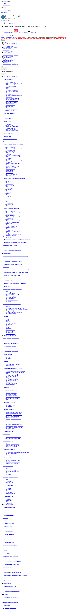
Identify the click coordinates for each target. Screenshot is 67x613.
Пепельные (9, 184)
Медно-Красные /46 (11, 226)
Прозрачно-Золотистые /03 (13, 220)
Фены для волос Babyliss (12, 445)
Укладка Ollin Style (7, 348)
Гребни (8, 489)
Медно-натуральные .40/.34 (13, 98)
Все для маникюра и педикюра (10, 58)
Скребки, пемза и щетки (12, 378)
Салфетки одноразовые (8, 534)
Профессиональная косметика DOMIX (12, 561)
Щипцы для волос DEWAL (13, 460)
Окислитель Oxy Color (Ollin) (10, 277)
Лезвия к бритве (10, 428)
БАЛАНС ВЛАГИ (11, 129)
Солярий (5, 62)
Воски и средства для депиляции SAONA (12, 572)
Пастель (8, 192)
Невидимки (9, 482)
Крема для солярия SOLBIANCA (10, 597)
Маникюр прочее (10, 384)
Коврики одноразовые (8, 515)
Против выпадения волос (12, 296)
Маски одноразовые (8, 539)
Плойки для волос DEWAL (13, 462)
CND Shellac (6, 550)
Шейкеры (9, 474)
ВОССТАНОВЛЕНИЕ (12, 126)
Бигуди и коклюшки (8, 496)
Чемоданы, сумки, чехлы (9, 449)
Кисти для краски (11, 468)
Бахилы (5, 512)
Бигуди (8, 499)
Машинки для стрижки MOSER (14, 415)
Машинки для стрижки (8, 409)
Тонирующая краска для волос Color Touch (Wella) (14, 242)
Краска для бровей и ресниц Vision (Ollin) (12, 250)
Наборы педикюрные (11, 383)
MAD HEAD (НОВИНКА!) (9, 113)
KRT (7, 327)
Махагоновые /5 (10, 227)
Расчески (9, 488)
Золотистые (9, 186)
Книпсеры (9, 382)
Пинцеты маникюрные (12, 376)
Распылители (6, 434)
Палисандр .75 (10, 93)
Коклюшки (9, 500)
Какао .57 (9, 97)
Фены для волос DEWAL (12, 444)
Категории (3, 74)
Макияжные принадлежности (10, 390)
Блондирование (7, 48)
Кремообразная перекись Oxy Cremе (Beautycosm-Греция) (16, 269)
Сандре (8, 189)
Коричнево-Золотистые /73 (13, 233)
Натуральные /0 (10, 211)
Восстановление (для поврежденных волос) (17, 309)
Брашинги (9, 492)
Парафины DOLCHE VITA (9, 586)
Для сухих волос (10, 293)
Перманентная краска (8, 44)
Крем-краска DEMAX (8, 79)
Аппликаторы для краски (12, 471)
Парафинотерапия (7, 61)
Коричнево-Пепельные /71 (13, 231)
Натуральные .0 (10, 82)
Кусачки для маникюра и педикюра (15, 372)
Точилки (8, 399)
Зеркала (5, 361)
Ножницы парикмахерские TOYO (14, 426)
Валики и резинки (7, 354)
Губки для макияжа (11, 394)
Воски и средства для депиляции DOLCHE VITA (14, 569)
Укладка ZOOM (7, 136)
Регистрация (6, 5)
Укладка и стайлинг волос (9, 53)
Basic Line (9, 320)
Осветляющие (10, 185)
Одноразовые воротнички (9, 507)
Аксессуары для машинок (13, 416)
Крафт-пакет (6, 605)
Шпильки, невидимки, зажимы (10, 477)
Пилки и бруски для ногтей (13, 375)
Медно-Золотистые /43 (12, 224)
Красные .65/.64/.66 (11, 102)
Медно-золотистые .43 (12, 101)
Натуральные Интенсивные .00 (14, 83)
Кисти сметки (6, 387)
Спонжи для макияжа (11, 395)
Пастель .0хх (9, 107)
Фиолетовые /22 (10, 215)
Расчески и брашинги (8, 485)
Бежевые (8, 190)
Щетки (8, 491)
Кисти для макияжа (11, 393)
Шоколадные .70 (10, 94)
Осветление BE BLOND (8, 118)
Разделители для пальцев (12, 379)
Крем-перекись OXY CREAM (10, 115)
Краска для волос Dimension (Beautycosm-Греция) (14, 178)
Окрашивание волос (8, 466)
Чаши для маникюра (11, 380)
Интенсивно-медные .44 (12, 99)
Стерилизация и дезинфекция (10, 64)
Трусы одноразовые (8, 526)
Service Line (9, 331)
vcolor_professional (21, 32)
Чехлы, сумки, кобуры (12, 453)
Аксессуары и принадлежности (10, 55)
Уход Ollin (5, 316)
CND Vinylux (6, 553)
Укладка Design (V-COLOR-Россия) (11, 340)
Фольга (5, 509)
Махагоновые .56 (10, 103)
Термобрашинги (10, 493)
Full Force (9, 324)
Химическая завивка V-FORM (10, 139)
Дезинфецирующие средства (9, 608)
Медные (8, 196)
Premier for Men (10, 330)
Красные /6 (9, 228)
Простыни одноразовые (8, 531)
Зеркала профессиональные (13, 364)
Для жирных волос (11, 297)
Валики (8, 357)
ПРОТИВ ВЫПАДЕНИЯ (12, 130)
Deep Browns (9, 204)
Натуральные (10, 182)
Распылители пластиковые (13, 438)
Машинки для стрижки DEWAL (14, 412)
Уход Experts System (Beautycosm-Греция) (12, 289)
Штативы (9, 406)
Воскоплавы (6, 580)
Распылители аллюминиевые (13, 437)
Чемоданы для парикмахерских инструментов (17, 452)
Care (7, 319)
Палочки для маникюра (12, 373)
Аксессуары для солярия (9, 599)
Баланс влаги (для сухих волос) (14, 312)
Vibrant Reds (9, 203)
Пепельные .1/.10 (10, 84)
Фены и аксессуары (8, 441)
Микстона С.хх (10, 110)
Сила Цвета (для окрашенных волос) (15, 308)
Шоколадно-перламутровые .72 (14, 95)
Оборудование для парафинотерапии (11, 591)
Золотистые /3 (10, 219)
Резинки (8, 358)
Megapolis (9, 328)
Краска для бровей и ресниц (10, 47)
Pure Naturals (9, 201)
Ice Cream (9, 326)
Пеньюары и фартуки (8, 431)
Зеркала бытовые (10, 365)
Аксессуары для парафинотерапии (11, 588)
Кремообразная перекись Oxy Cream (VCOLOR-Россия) (15, 272)
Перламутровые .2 (11, 86)
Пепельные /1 (10, 214)
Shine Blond (9, 332)
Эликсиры (9, 301)
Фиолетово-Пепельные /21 (13, 216)
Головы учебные (10, 405)
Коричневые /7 (10, 230)
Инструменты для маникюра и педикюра (12, 368)
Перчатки (5, 518)
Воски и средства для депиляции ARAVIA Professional (15, 575)
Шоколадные (9, 188)
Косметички (9, 455)
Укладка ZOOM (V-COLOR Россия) (11, 338)
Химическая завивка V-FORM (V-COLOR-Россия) (14, 283)
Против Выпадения (11, 313)
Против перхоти (10, 298)
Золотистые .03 (10, 87)
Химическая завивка (8, 51)
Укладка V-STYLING (8, 133)
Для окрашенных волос (12, 291)
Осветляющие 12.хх (11, 109)
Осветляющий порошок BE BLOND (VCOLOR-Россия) (15, 256)
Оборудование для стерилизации (10, 610)
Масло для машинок (11, 417)
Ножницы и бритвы (8, 421)
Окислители (6, 50)
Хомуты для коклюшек (12, 501)
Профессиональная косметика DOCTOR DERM (14, 558)
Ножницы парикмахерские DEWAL (15, 424)
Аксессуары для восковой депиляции (11, 578)
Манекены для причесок (9, 402)
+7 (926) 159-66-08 (9, 23)
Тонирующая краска (8, 46)
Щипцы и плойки (7, 457)
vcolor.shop (32, 32)
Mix (7, 205)
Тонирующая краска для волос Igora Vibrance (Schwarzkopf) (16, 239)
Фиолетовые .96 (10, 105)
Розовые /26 (9, 218)
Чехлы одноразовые (8, 537)
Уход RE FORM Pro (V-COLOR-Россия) (12, 304)
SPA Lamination (10, 334)
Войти (5, 3)
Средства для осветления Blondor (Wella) (12, 261)
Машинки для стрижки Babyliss (14, 413)
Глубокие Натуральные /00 (13, 212)
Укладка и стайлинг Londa (9, 346)
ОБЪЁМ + (9, 124)
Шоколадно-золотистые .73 (13, 90)
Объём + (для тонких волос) (13, 306)
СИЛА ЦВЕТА (10, 125)
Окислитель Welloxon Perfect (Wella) (11, 275)
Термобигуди (9, 503)
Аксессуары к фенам (11, 446)
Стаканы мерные (10, 473)
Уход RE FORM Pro (7, 121)
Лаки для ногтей (7, 57)
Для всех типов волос (11, 300)
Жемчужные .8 (10, 106)
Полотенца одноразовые (8, 528)
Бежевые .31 (9, 88)
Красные (8, 194)
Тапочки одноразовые (8, 520)
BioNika (8, 322)
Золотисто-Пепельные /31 (13, 222)
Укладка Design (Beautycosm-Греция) (11, 343)
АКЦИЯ (8, 181)
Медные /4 (9, 223)
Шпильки (9, 481)
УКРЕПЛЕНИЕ (10, 128)
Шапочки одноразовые (8, 542)
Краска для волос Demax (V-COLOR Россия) (13, 144)
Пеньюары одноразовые (8, 523)
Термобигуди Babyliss (12, 463)
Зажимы (8, 479)
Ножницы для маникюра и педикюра (15, 371)
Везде (4, 42)
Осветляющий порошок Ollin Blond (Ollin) (12, 264)
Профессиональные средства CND (11, 564)
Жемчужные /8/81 (11, 235)
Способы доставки (7, 10)
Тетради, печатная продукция (10, 545)
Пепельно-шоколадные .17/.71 (14, 91)
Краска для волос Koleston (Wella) (11, 198)
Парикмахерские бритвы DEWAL (14, 427)
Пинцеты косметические (12, 398)
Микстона (9, 193)
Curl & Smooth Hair (11, 323)
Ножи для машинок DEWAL (13, 419)
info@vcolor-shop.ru (8, 32)
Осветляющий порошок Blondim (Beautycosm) (13, 258)
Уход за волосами (7, 52)
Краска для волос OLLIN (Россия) (11, 208)
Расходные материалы (8, 56)
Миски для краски (11, 470)
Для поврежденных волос (12, 294)
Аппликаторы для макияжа (13, 397)
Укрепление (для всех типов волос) (15, 311)
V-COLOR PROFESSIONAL (10, 43)
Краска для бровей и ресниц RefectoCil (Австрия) (14, 247)
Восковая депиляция (8, 60)
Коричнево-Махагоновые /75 (13, 234)
